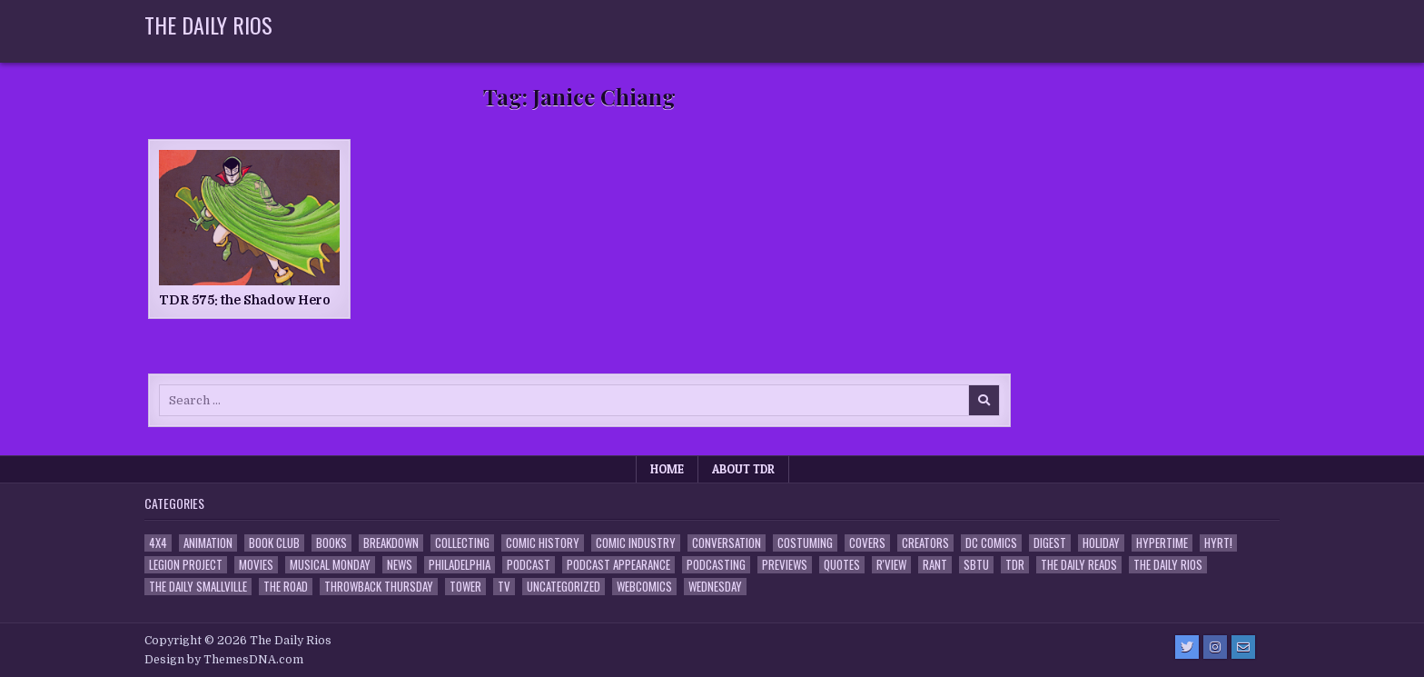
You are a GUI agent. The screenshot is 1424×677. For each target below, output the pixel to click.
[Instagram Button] (1215, 647)
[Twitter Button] (1187, 647)
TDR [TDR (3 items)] (1014, 564)
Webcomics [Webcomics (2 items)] (644, 586)
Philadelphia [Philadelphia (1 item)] (459, 564)
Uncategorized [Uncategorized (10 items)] (563, 586)
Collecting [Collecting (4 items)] (462, 543)
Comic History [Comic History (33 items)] (542, 543)
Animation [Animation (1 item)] (207, 543)
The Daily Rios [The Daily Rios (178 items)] (1167, 564)
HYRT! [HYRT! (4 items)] (1218, 543)
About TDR (743, 469)
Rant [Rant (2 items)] (935, 564)
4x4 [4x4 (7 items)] (158, 543)
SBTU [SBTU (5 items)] (976, 564)
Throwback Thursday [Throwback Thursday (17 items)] (378, 586)
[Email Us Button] (1243, 647)
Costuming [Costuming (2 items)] (805, 543)
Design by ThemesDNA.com (223, 659)
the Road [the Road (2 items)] (285, 586)
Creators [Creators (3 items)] (925, 543)
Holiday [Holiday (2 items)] (1101, 543)
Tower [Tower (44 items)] (465, 586)
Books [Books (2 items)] (331, 543)
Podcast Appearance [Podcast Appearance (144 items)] (618, 564)
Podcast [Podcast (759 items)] (528, 564)
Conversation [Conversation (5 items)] (726, 543)
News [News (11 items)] (399, 564)
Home (667, 469)
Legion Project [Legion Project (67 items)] (185, 564)
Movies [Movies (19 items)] (256, 564)
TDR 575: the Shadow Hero (245, 300)
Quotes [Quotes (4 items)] (842, 564)
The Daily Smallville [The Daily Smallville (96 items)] (198, 586)
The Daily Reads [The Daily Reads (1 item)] (1079, 564)
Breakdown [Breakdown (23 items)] (391, 543)
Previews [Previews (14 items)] (784, 564)
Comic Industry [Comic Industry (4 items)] (636, 543)
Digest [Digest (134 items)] (1049, 543)
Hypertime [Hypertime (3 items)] (1162, 543)
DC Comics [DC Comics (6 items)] (991, 543)
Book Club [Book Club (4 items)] (274, 543)
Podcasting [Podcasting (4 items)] (716, 564)
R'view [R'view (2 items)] (891, 564)
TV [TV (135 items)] (504, 586)
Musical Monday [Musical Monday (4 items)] (330, 564)
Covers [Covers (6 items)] (867, 543)
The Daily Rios (208, 24)
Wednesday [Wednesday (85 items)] (715, 586)
